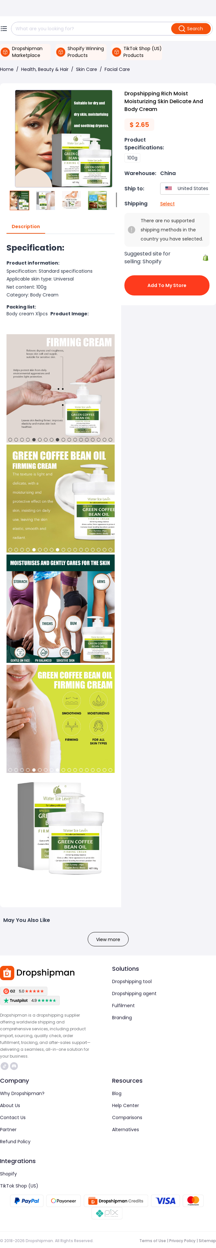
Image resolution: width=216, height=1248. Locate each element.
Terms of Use (152, 1240)
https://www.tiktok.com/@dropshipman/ (4, 1066)
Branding (122, 1017)
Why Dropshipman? (22, 1093)
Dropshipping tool (132, 981)
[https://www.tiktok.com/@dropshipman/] (4, 1066)
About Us (10, 1105)
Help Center (125, 1105)
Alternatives (125, 1129)
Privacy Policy (182, 1240)
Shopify (8, 1174)
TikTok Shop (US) (19, 1186)
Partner (8, 1129)
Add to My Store (167, 285)
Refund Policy (15, 1141)
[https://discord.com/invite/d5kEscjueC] (14, 1066)
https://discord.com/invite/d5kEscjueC (14, 1066)
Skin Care (86, 69)
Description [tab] (25, 227)
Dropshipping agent (134, 993)
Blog (116, 1093)
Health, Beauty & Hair (45, 69)
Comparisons (127, 1117)
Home (7, 69)
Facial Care (117, 69)
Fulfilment (123, 1005)
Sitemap (207, 1240)
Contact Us (13, 1117)
